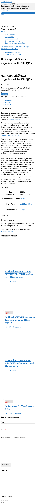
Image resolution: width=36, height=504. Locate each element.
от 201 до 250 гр (26, 204)
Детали (7, 102)
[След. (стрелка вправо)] (3, 502)
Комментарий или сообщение (13, 438)
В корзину (4, 94)
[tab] (20, 100)
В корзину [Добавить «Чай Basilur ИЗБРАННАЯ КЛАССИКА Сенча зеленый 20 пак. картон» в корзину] (13, 370)
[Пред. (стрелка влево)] (1, 502)
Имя (3, 422)
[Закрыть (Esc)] (1, 500)
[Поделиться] (3, 500)
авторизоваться (7, 231)
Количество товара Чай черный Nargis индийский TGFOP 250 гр (15, 89)
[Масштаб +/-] (7, 500)
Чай (24, 96)
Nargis (22, 209)
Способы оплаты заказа (10, 135)
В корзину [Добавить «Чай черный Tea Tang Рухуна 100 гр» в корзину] (17, 413)
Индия (22, 198)
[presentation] (15, 460)
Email (3, 430)
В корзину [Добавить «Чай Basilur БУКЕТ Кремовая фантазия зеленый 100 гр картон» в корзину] (17, 327)
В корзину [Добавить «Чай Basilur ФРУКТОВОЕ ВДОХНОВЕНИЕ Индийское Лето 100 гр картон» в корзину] (13, 281)
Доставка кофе (14, 119)
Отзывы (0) (9, 104)
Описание (8, 100)
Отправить (6, 465)
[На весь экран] (5, 500)
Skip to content (6, 2)
